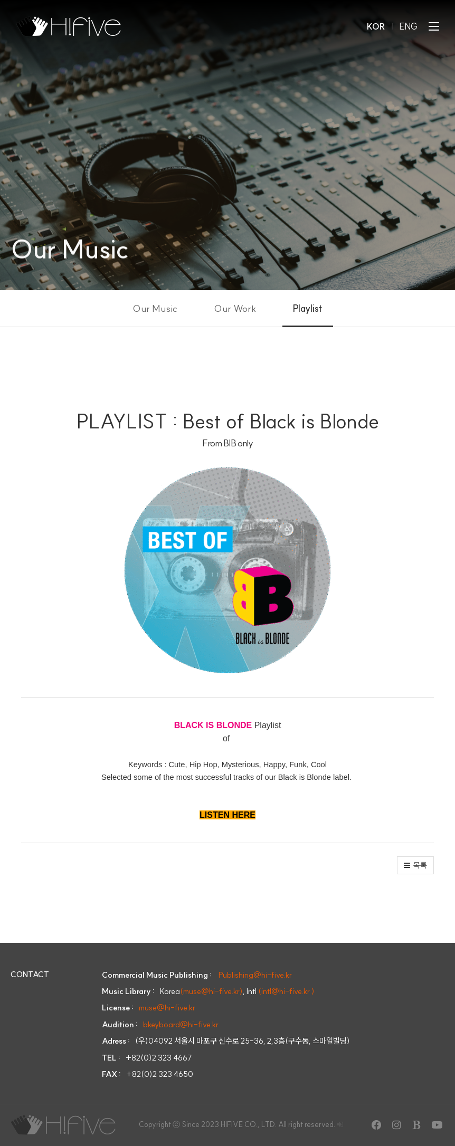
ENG (409, 26)
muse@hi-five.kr (167, 1007)
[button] (415, 865)
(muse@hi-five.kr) (211, 991)
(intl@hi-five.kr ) (286, 991)
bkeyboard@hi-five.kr (181, 1024)
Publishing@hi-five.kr (255, 975)
